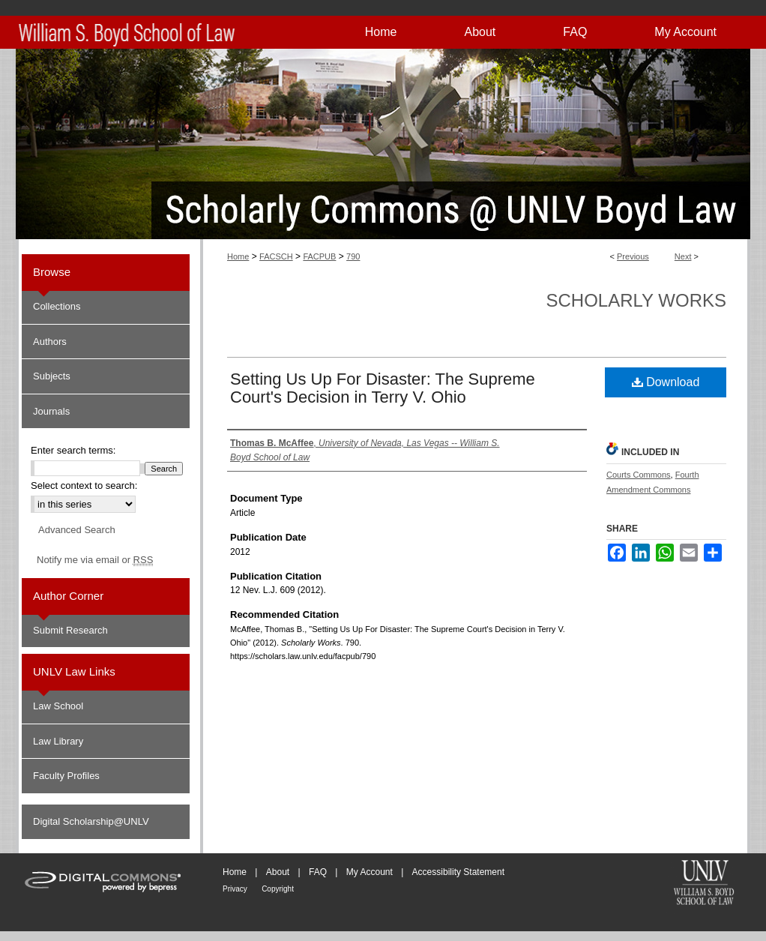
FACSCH (276, 256)
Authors (50, 341)
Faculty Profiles (66, 775)
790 (353, 256)
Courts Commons (638, 474)
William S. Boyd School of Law (703, 884)
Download (666, 382)
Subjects (51, 376)
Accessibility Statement (458, 872)
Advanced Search (76, 529)
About (277, 872)
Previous (633, 256)
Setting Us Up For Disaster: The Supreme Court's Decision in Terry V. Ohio (382, 388)
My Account (369, 872)
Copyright (278, 889)
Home (238, 256)
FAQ (318, 872)
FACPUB (319, 256)
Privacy (235, 889)
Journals (51, 411)
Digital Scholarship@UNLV (91, 821)
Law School (58, 706)
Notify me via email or (95, 560)
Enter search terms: (73, 450)
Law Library (58, 741)
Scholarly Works (636, 300)
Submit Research (70, 630)
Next (683, 256)
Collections (57, 306)
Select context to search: (84, 485)
